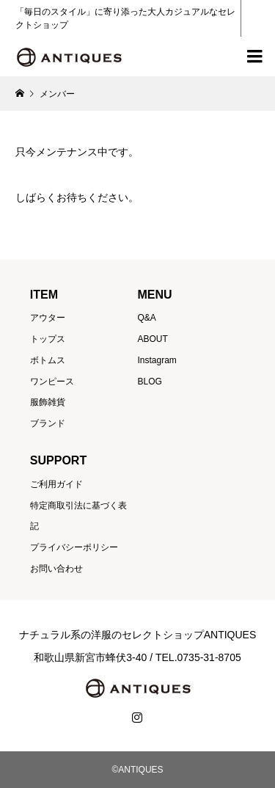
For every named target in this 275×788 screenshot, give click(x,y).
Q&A (146, 318)
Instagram (156, 360)
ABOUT (152, 339)
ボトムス (47, 360)
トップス (47, 339)
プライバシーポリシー (74, 547)
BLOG (149, 381)
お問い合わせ (56, 568)
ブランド (47, 423)
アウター (47, 318)
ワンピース (52, 381)
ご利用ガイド (56, 484)
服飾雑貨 (47, 402)
